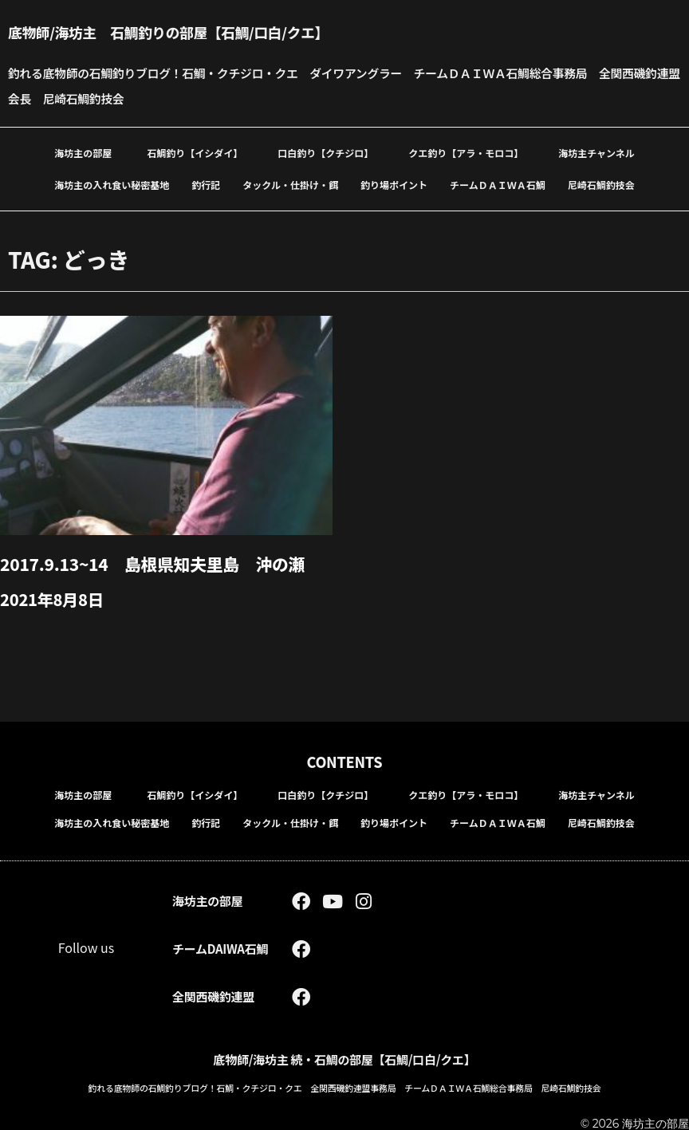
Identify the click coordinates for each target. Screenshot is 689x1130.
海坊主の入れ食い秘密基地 (111, 184)
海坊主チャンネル (596, 152)
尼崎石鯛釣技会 (601, 184)
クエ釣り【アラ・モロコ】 (465, 152)
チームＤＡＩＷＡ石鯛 (497, 184)
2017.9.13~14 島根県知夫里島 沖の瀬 (161, 563)
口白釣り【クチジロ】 (325, 152)
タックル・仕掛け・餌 (290, 184)
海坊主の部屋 (83, 152)
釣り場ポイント (393, 184)
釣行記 (205, 184)
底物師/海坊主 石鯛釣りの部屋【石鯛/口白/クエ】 (190, 31)
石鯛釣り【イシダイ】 (194, 152)
